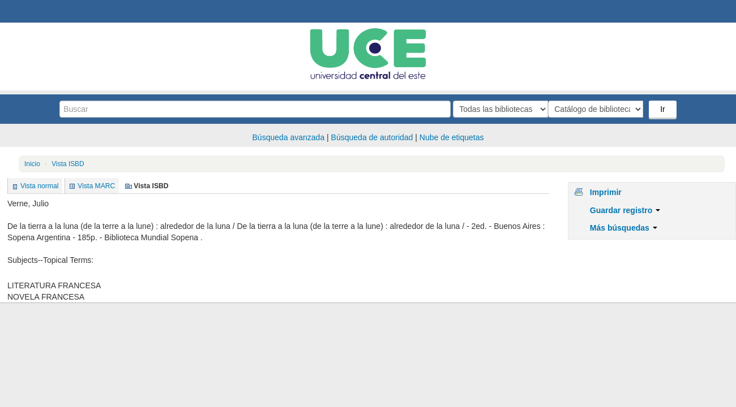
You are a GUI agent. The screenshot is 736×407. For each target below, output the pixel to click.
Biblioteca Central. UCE (39, 11)
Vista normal (39, 186)
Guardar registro (625, 210)
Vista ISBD (68, 164)
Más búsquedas (623, 227)
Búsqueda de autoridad (372, 137)
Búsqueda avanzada (289, 137)
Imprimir (606, 192)
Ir (663, 109)
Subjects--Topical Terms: (50, 260)
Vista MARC (96, 186)
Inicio (32, 164)
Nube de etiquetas (452, 137)
